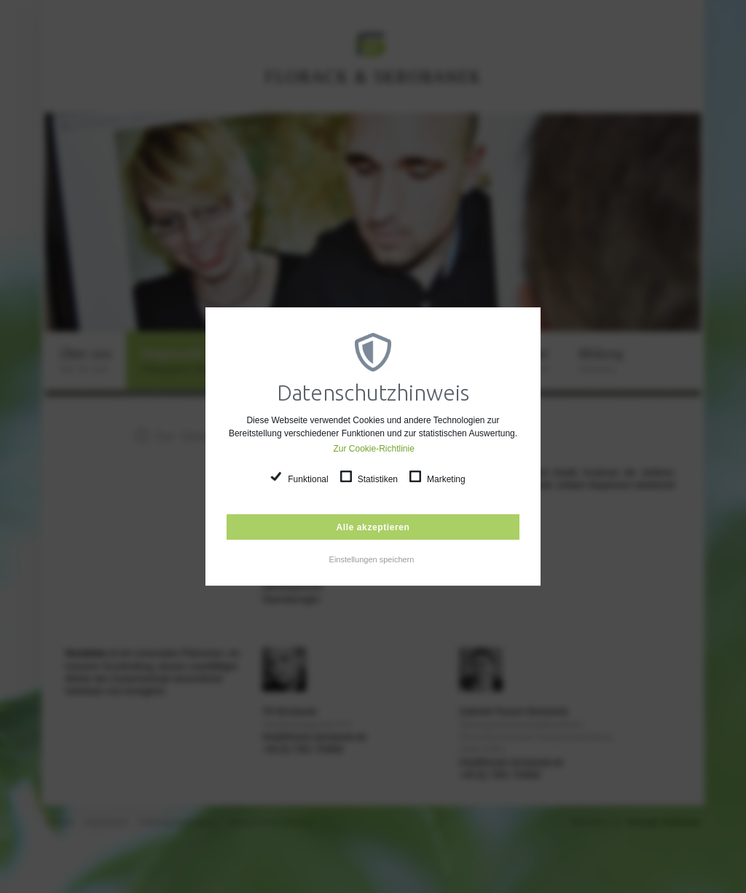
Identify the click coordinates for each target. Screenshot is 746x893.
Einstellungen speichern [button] (372, 559)
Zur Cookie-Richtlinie (374, 449)
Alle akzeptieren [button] (373, 527)
